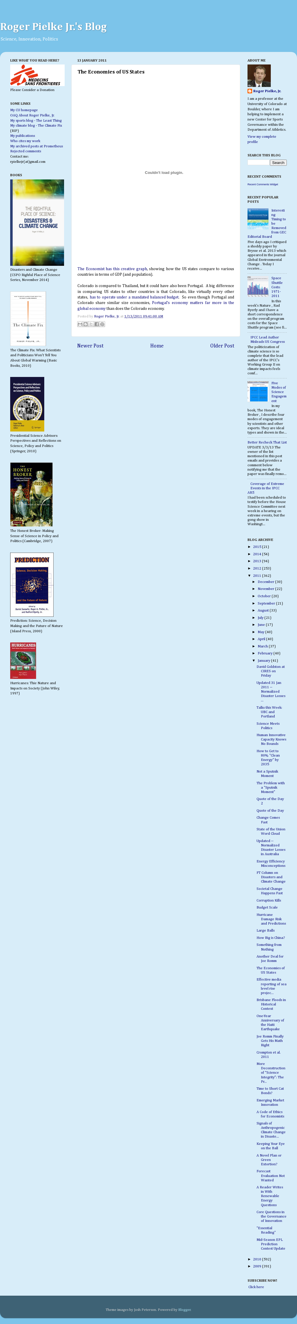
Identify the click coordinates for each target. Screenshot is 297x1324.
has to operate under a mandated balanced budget (133, 297)
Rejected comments (25, 151)
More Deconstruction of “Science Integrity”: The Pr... (271, 1072)
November (266, 589)
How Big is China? (271, 938)
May (261, 632)
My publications (22, 136)
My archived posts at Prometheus (36, 146)
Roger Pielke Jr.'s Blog (53, 27)
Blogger (184, 1310)
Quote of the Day (270, 811)
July (261, 618)
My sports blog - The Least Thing (36, 121)
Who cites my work (25, 141)
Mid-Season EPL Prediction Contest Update (271, 1244)
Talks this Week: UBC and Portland (269, 712)
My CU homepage (24, 110)
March (263, 646)
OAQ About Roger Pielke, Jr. (32, 115)
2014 (257, 554)
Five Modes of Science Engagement (279, 392)
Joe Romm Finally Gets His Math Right (270, 1041)
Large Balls (266, 930)
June (262, 625)
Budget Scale (267, 907)
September (267, 603)
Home (157, 346)
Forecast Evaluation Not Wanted (271, 1175)
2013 (257, 561)
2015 (257, 547)
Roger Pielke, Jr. (107, 316)
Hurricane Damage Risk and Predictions (271, 919)
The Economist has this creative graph (112, 269)
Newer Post (90, 346)
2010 (257, 1259)
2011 (257, 576)
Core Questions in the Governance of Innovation (272, 1216)
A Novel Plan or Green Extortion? (269, 1160)
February (265, 653)
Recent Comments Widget (263, 184)
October (265, 596)
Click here (256, 1287)
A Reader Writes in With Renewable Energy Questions (270, 1196)
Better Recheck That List (267, 442)
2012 (257, 568)
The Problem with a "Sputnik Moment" (271, 787)
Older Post (222, 346)
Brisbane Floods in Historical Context (271, 1004)
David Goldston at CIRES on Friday (271, 671)
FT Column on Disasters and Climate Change (271, 877)
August (264, 610)
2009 (257, 1266)
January (264, 661)
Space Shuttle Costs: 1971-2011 (277, 287)
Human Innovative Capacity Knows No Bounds (271, 739)
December (266, 582)
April (262, 639)
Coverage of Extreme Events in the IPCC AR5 (266, 488)
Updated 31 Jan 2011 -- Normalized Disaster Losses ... (271, 691)
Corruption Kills (269, 900)
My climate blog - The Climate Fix (36, 125)
